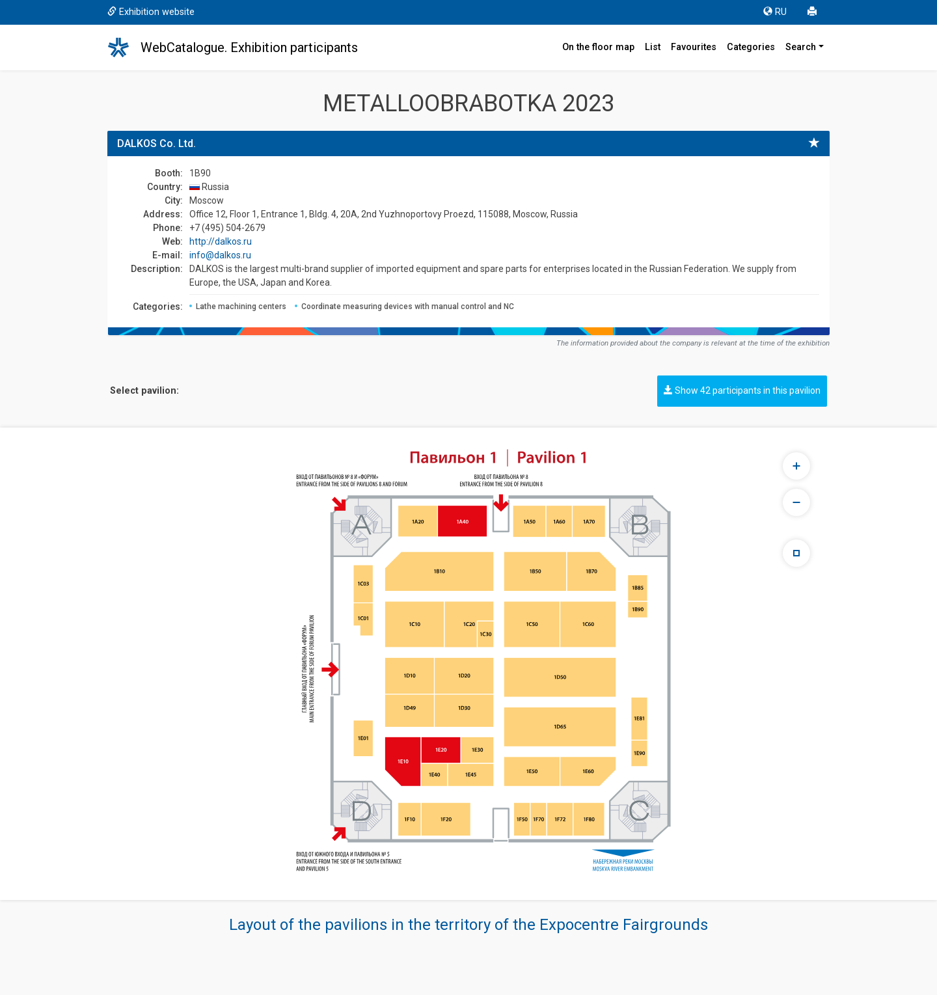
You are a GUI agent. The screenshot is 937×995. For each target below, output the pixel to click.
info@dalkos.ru (220, 255)
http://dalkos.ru (220, 241)
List (652, 47)
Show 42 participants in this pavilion (742, 390)
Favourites (693, 47)
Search (800, 47)
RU (775, 12)
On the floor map (598, 47)
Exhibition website (151, 12)
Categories (751, 47)
